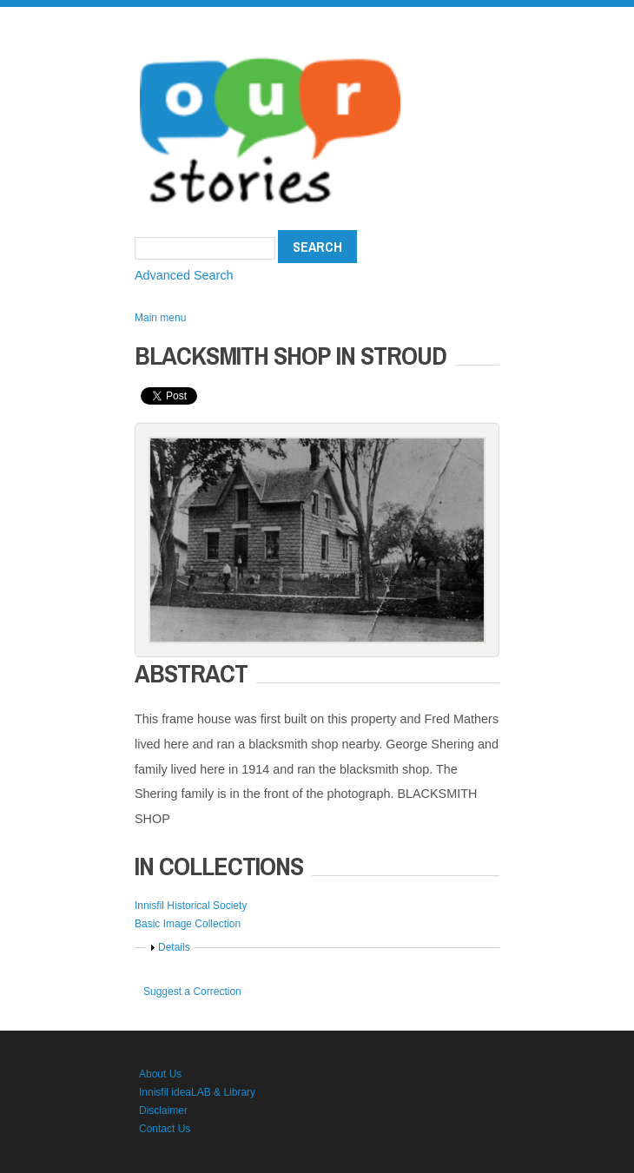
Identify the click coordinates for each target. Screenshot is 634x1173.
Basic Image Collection (188, 924)
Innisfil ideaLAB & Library (197, 1092)
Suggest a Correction (192, 991)
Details (174, 947)
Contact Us (164, 1129)
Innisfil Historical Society (191, 906)
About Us (160, 1074)
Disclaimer (163, 1110)
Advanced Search (184, 275)
